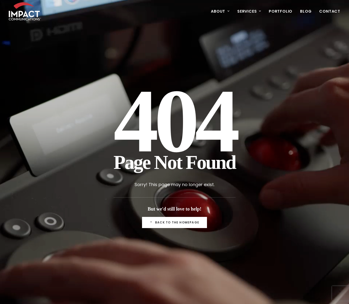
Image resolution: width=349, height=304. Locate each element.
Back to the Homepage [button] (174, 158)
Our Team (114, 215)
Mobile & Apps (170, 235)
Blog (305, 11)
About (220, 11)
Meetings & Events (174, 215)
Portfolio (280, 11)
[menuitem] (222, 11)
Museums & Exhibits (175, 228)
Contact (329, 11)
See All (219, 215)
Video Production (173, 221)
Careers (112, 242)
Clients (111, 221)
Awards (112, 228)
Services (249, 11)
